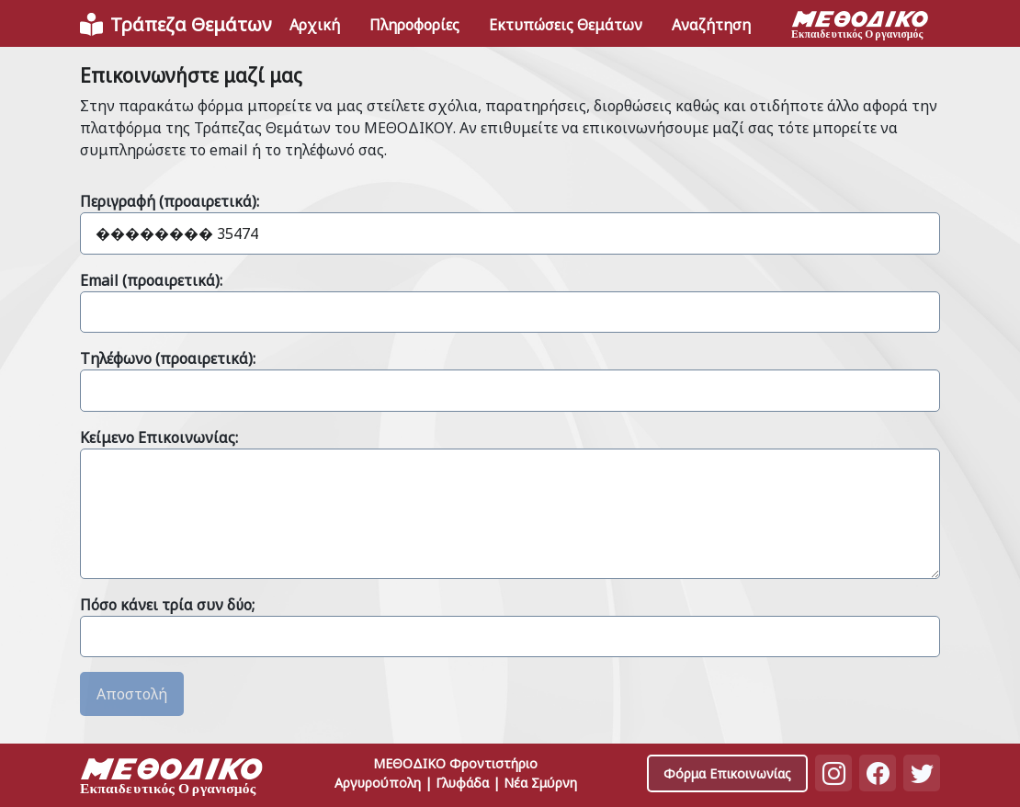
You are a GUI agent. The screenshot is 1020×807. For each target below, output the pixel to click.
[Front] (175, 25)
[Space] (172, 779)
